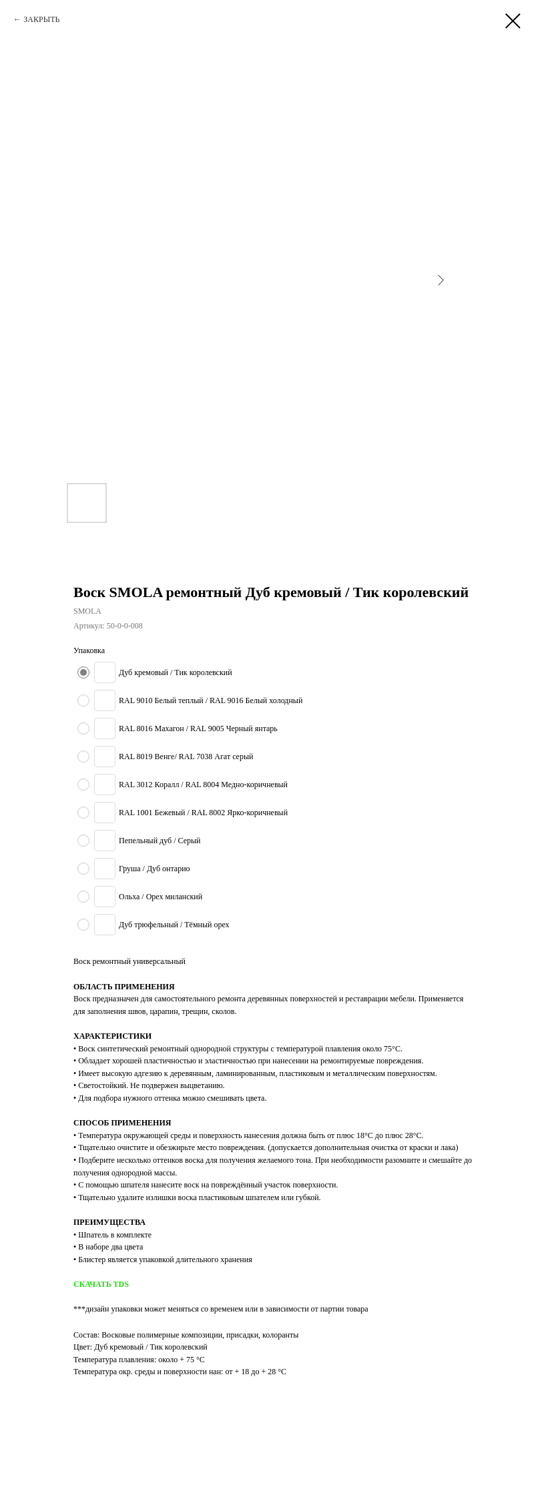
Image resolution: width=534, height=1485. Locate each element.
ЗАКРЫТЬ (41, 19)
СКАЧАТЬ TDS (101, 1284)
